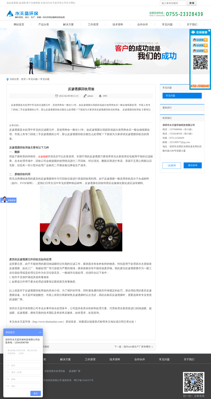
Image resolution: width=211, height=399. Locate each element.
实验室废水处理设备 (54, 371)
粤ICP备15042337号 (84, 380)
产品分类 (43, 24)
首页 (23, 79)
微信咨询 (192, 165)
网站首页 (19, 24)
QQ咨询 (172, 165)
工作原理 (93, 24)
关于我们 (192, 24)
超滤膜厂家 (74, 371)
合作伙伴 (142, 24)
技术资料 (118, 24)
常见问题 (167, 24)
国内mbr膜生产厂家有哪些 (137, 346)
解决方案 (68, 24)
